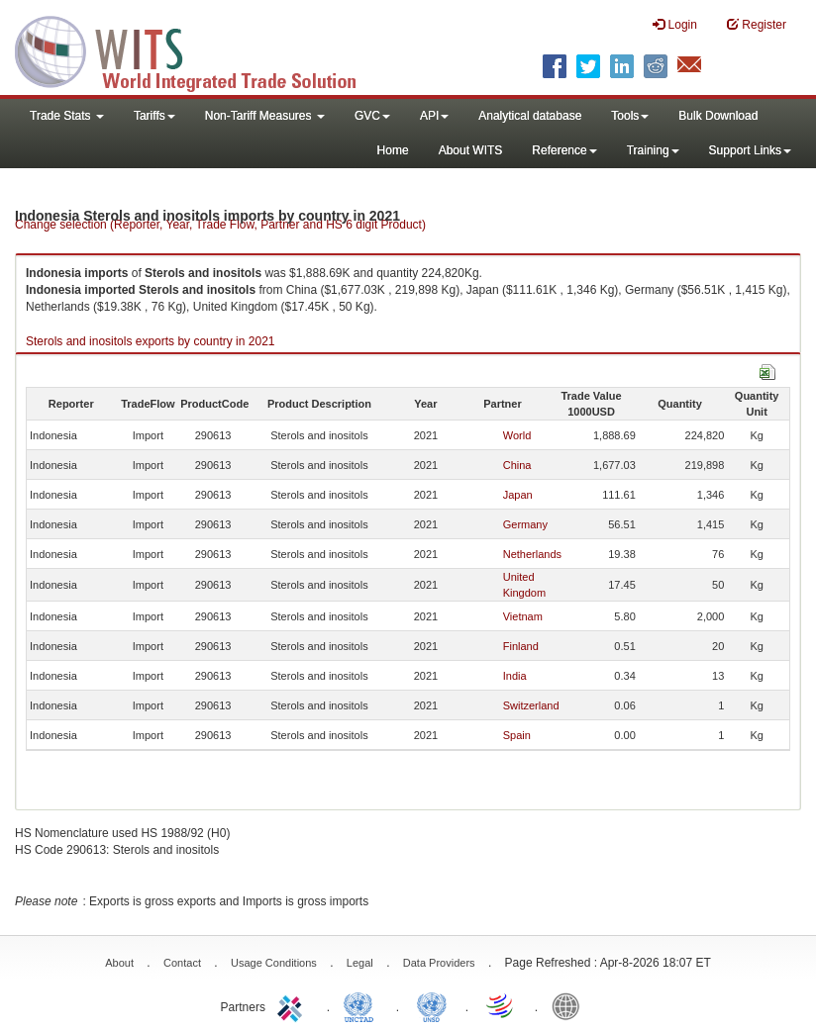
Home (393, 150)
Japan (518, 495)
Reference (564, 150)
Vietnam (523, 616)
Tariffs (154, 116)
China (517, 465)
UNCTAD (362, 1005)
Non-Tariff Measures (265, 116)
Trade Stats (67, 116)
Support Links (750, 150)
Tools (630, 116)
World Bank (570, 1005)
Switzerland (531, 705)
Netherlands (532, 554)
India (515, 676)
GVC (372, 116)
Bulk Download (718, 116)
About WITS (471, 150)
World (517, 435)
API (434, 116)
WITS (198, 49)
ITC (293, 1005)
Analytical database (529, 116)
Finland (521, 646)
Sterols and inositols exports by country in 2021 (150, 341)
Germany (525, 524)
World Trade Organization (501, 1005)
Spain (517, 735)
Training (653, 150)
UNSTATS (432, 1005)
